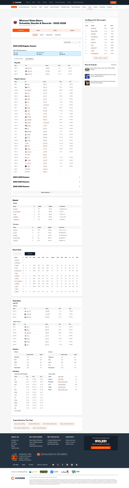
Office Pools (69, 444)
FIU (28, 128)
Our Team (14, 444)
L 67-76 (45, 102)
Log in (113, 2)
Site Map (15, 464)
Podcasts (32, 444)
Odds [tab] (38, 30)
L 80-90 (45, 131)
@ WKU (29, 125)
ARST (28, 166)
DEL (28, 102)
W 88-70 (45, 171)
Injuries (84, 7)
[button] (79, 46)
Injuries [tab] (72, 30)
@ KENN (29, 131)
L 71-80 (45, 113)
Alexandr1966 (94, 31)
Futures (46, 7)
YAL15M (93, 39)
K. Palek (16, 286)
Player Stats (49, 34)
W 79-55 (45, 137)
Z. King (16, 268)
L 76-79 (45, 107)
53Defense (93, 28)
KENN (28, 99)
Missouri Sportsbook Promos (67, 423)
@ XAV (28, 148)
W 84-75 (45, 119)
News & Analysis (54, 7)
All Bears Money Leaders (100, 58)
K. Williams (15, 216)
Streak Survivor (70, 440)
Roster (41, 34)
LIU (28, 157)
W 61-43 (45, 140)
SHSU (28, 113)
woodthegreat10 (95, 53)
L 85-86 (45, 166)
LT (28, 105)
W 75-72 (48, 74)
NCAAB (14, 7)
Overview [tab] (21, 30)
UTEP (28, 137)
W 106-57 (45, 169)
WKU (28, 87)
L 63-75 (45, 84)
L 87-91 (45, 99)
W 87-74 (45, 87)
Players (96, 7)
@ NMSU (29, 119)
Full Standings (17, 410)
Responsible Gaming (35, 446)
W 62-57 (45, 116)
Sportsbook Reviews (35, 440)
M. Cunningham (16, 211)
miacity (92, 50)
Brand (13, 446)
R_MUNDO (93, 33)
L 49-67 (45, 163)
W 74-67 (45, 110)
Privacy (31, 464)
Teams (90, 7)
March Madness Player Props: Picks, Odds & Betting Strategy (102, 68)
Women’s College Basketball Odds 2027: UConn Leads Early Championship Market (103, 75)
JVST (28, 110)
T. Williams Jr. (16, 219)
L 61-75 (45, 157)
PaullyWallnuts (94, 36)
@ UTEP (29, 116)
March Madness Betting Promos (21, 428)
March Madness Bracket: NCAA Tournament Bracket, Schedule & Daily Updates (102, 82)
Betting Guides (35, 437)
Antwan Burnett (61, 387)
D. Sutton (16, 265)
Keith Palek (60, 376)
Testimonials (15, 448)
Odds (40, 7)
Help (23, 464)
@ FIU (29, 74)
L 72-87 (45, 125)
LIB (15, 379)
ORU (28, 146)
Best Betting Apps (53, 444)
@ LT (29, 68)
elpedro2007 (94, 47)
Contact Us (14, 440)
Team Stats (58, 34)
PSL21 (92, 45)
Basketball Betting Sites (34, 423)
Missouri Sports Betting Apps (39, 428)
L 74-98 (45, 151)
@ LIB (29, 71)
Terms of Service (42, 464)
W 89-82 (45, 134)
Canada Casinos (53, 442)
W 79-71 (45, 128)
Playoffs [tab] (30, 253)
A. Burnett (15, 209)
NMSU (28, 134)
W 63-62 (45, 145)
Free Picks (34, 7)
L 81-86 (45, 90)
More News (113, 64)
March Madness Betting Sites (50, 423)
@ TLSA (29, 151)
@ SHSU (29, 90)
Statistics (109, 7)
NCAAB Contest (65, 7)
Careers (13, 442)
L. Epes (14, 214)
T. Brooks (16, 278)
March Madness (76, 7)
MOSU (15, 400)
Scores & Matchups (24, 7)
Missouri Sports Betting (19, 423)
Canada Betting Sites (54, 440)
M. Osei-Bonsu (16, 238)
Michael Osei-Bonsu (63, 381)
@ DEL (28, 140)
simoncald (93, 42)
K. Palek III (15, 240)
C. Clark (15, 232)
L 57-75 (45, 148)
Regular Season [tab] (18, 253)
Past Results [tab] (29, 58)
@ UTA (29, 163)
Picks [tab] (55, 30)
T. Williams (16, 283)
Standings (102, 7)
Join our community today (101, 448)
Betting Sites (53, 437)
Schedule (35, 34)
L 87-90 (46, 122)
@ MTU (29, 122)
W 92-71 (45, 154)
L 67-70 (45, 96)
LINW (27, 143)
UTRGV (29, 160)
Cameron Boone (62, 384)
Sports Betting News (35, 442)
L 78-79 (46, 104)
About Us (15, 437)
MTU (28, 84)
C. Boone (15, 230)
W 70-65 (45, 143)
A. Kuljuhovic (17, 262)
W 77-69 (48, 71)
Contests (70, 437)
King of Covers (70, 442)
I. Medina (15, 235)
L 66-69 (47, 68)
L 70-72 (45, 93)
